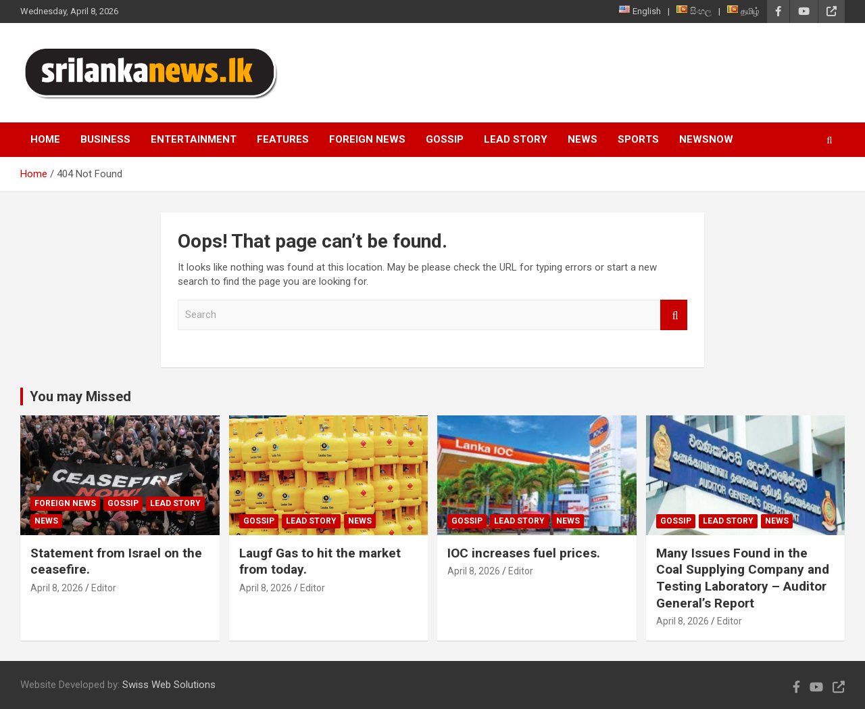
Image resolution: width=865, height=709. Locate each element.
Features (283, 139)
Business (105, 139)
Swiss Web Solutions (169, 685)
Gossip (445, 139)
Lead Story (515, 139)
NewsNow (706, 139)
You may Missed (80, 396)
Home (45, 139)
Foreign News (367, 139)
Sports (638, 139)
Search (673, 315)
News (582, 139)
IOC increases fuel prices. (523, 553)
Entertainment (194, 139)
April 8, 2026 (56, 587)
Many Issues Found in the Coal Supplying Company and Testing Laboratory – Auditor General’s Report (742, 578)
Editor (103, 587)
